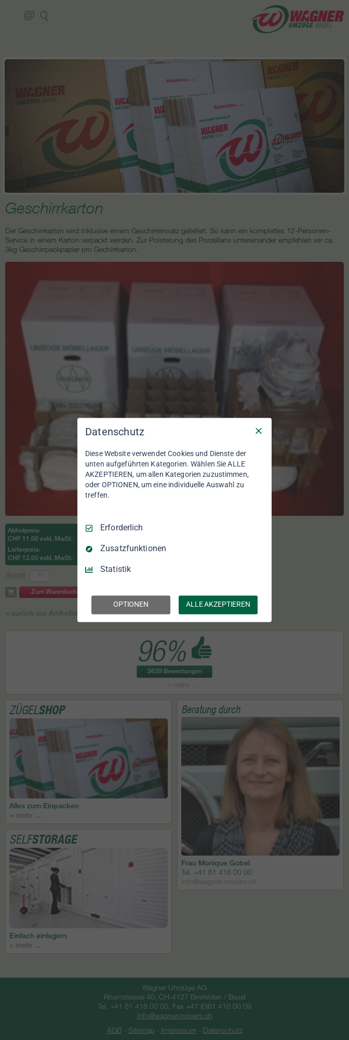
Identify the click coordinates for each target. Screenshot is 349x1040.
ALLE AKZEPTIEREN (218, 605)
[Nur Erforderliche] (259, 431)
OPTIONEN (131, 605)
